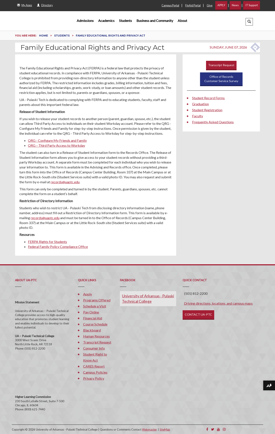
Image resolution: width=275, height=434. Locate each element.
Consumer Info (94, 348)
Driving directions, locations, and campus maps (218, 303)
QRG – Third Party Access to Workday (56, 145)
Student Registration (207, 110)
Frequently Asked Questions (213, 122)
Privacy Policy (93, 378)
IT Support (251, 5)
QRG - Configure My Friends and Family (57, 140)
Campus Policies (95, 372)
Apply (87, 294)
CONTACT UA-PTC (198, 314)
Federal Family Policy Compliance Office (58, 247)
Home (44, 35)
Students (125, 20)
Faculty (197, 116)
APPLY (221, 5)
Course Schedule (95, 324)
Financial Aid (92, 318)
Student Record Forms (208, 98)
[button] (249, 22)
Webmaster (149, 429)
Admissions (85, 20)
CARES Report (94, 366)
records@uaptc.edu (65, 182)
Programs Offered (96, 300)
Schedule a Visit (94, 306)
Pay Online (91, 312)
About (182, 20)
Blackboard (92, 330)
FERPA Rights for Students (47, 242)
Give (209, 5)
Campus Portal (170, 5)
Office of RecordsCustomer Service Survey (221, 79)
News (235, 5)
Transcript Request (221, 65)
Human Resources (96, 336)
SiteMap (165, 429)
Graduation (200, 104)
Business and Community (154, 20)
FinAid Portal (193, 5)
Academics (106, 20)
